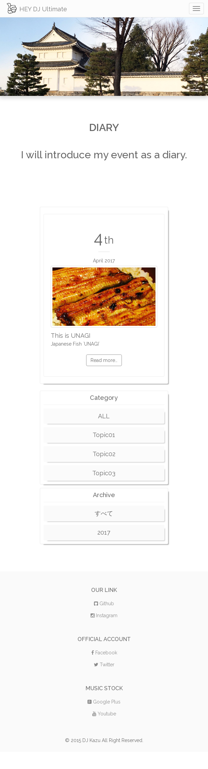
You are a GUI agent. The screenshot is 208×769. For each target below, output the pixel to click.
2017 (103, 532)
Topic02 (104, 454)
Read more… (104, 360)
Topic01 (104, 434)
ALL (104, 416)
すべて (104, 513)
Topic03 (103, 473)
